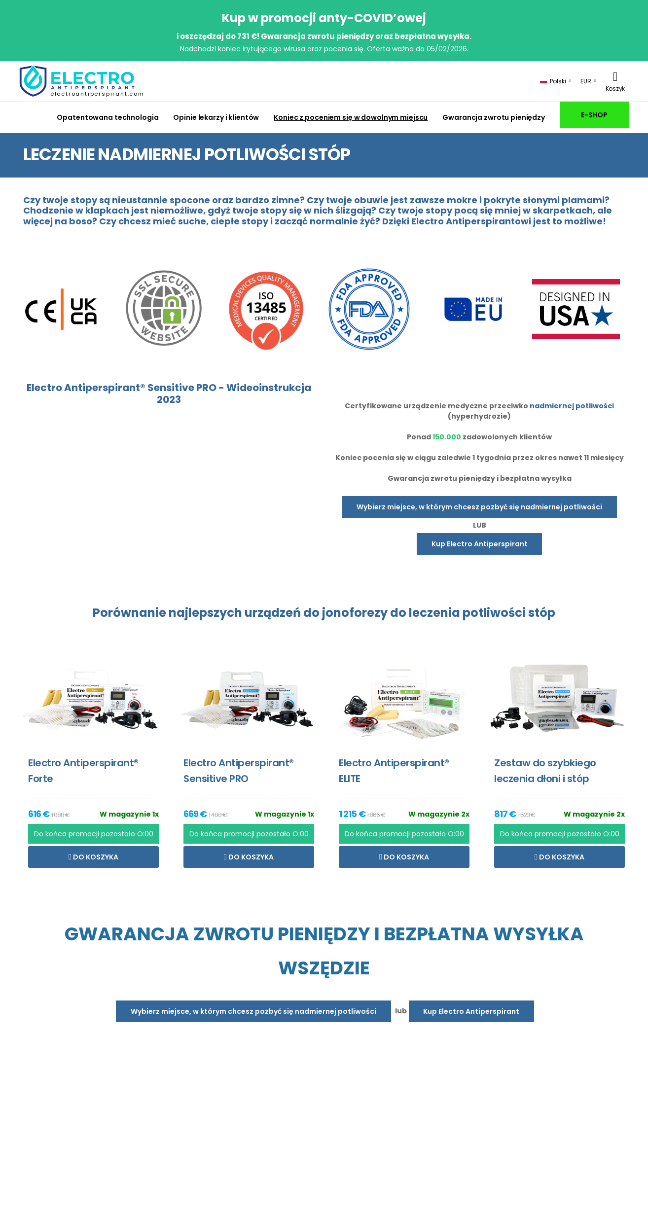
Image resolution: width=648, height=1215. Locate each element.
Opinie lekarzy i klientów (216, 117)
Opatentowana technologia (107, 117)
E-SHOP (594, 115)
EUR (585, 81)
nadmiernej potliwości (572, 406)
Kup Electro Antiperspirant (480, 544)
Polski (553, 81)
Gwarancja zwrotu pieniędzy (493, 117)
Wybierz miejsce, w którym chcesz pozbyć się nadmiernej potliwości (479, 507)
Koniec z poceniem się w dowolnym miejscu (351, 117)
